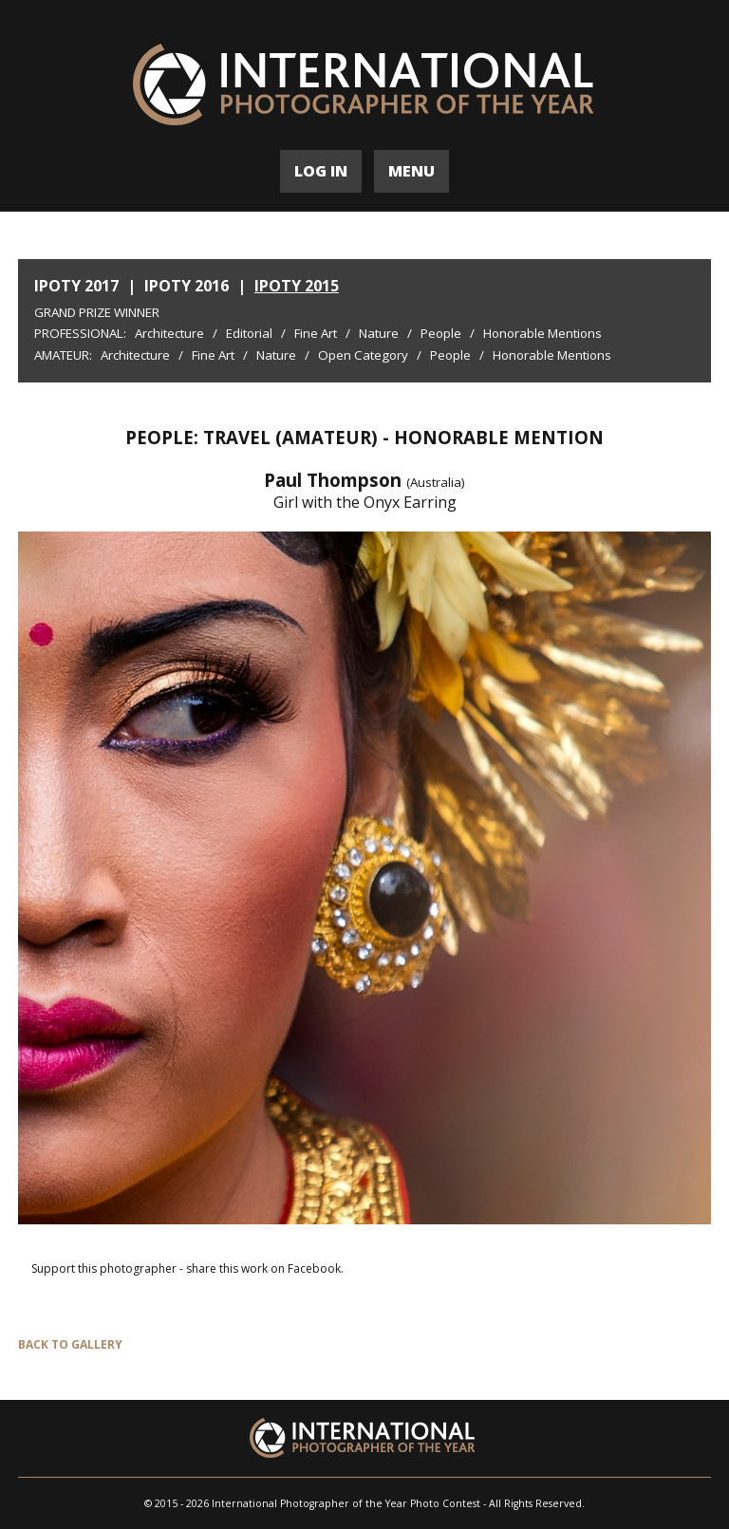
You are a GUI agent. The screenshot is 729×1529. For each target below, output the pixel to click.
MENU (411, 170)
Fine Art (315, 333)
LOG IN (320, 170)
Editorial (249, 333)
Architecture (169, 333)
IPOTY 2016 (186, 285)
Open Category (363, 355)
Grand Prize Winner (96, 312)
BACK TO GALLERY (70, 1344)
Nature (379, 333)
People (441, 333)
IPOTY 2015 (296, 285)
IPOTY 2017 (76, 285)
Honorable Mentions (542, 333)
